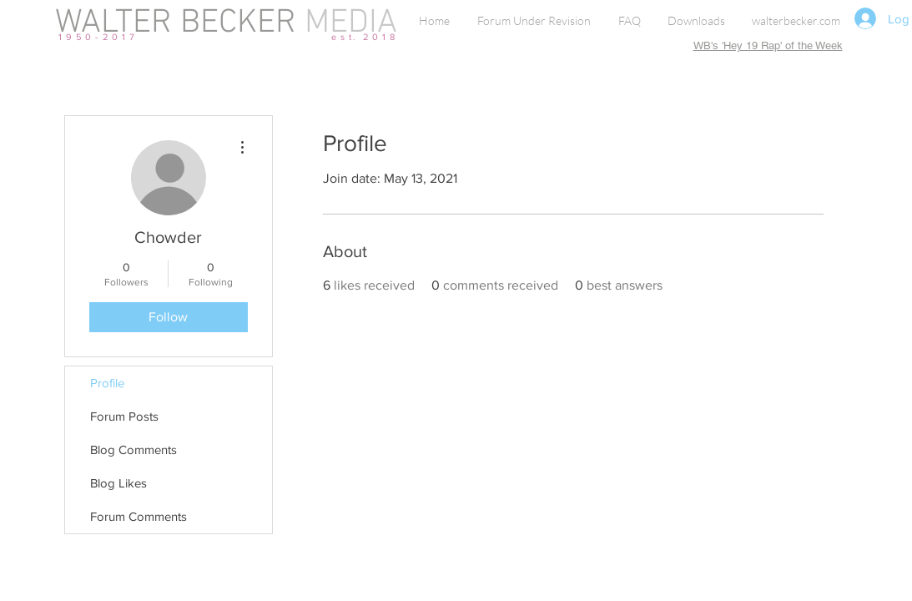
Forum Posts (124, 416)
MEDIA (346, 23)
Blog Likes (118, 483)
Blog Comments (133, 449)
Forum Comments (138, 516)
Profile (107, 383)
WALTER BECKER (175, 23)
